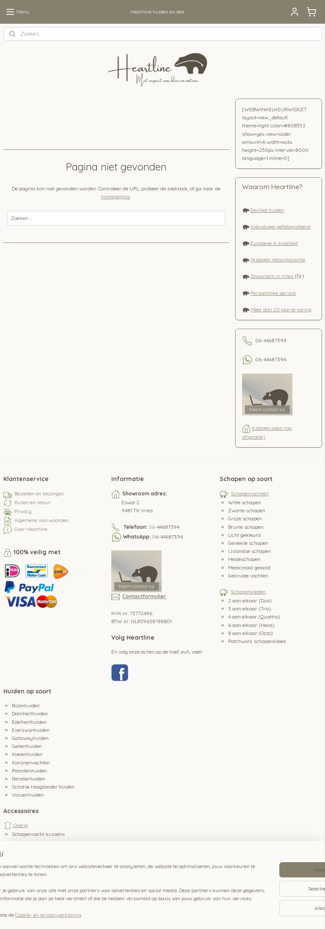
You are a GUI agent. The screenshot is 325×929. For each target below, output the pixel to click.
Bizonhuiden (26, 705)
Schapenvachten (250, 493)
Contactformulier (144, 596)
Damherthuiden (30, 713)
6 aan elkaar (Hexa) (251, 625)
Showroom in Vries (272, 276)
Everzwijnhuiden (31, 730)
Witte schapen (244, 502)
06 (152, 527)
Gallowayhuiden (30, 738)
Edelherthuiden (29, 722)
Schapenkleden (248, 591)
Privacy (23, 511)
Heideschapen (244, 559)
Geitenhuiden (27, 746)
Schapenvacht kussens (38, 834)
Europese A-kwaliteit (274, 243)
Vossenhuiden (28, 795)
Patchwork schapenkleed (257, 641)
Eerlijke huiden (267, 210)
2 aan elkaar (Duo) (250, 600)
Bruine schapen (246, 527)
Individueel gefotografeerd (280, 226)
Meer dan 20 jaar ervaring (281, 309)
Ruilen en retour (32, 502)
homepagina (115, 196)
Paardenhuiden (29, 770)
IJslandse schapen (249, 551)
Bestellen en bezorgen (39, 493)
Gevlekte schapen (248, 543)
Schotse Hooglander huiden (43, 786)
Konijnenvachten (31, 762)
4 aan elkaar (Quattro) (254, 616)
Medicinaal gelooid (249, 567)
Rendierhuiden (28, 778)
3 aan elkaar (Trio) (249, 608)
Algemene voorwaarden (41, 520)
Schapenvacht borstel (36, 842)
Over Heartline (30, 529)
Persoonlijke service (273, 293)
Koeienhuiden (27, 754)
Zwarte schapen (246, 510)
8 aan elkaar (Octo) (250, 633)
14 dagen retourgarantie (278, 259)
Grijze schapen (245, 518)
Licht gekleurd (244, 535)
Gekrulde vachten (248, 575)
